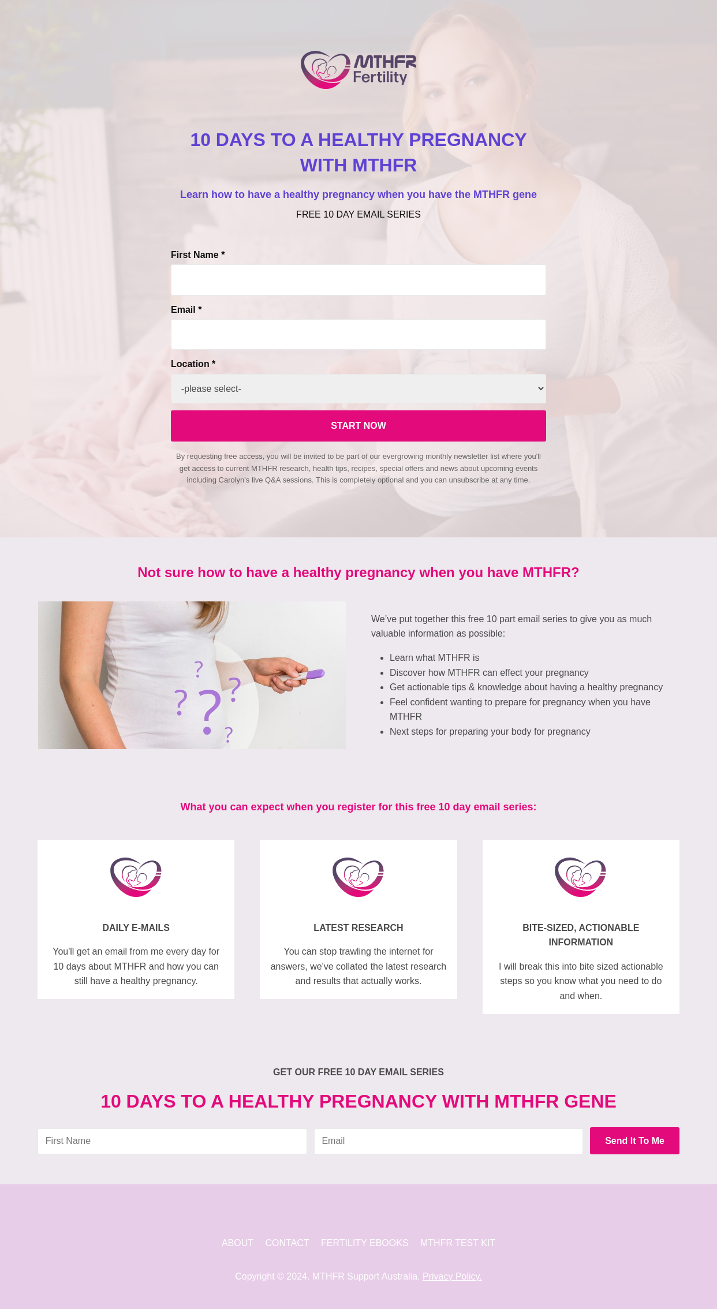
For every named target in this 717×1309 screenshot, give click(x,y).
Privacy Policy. (452, 1276)
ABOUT (237, 1243)
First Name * (198, 255)
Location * (193, 364)
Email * (186, 310)
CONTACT (287, 1243)
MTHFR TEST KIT (457, 1243)
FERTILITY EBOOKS (364, 1243)
